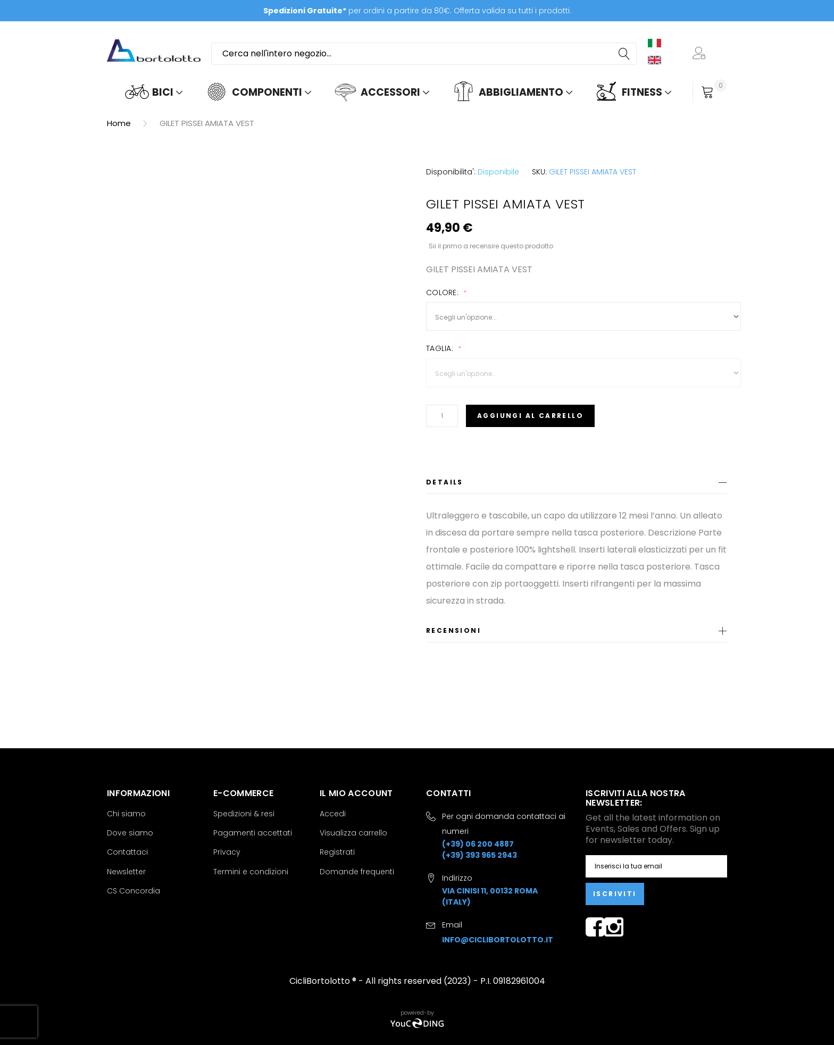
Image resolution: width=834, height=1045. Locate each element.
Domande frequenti (357, 871)
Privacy (226, 852)
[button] (701, 53)
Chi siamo (126, 813)
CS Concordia (133, 890)
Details (444, 482)
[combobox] (424, 54)
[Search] (625, 54)
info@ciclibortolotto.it (497, 939)
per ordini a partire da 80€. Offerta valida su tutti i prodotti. (417, 10)
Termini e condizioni (250, 871)
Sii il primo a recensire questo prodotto (491, 245)
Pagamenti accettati (252, 832)
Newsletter (126, 871)
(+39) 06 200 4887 (478, 844)
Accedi (333, 813)
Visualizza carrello (353, 832)
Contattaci (127, 852)
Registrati (337, 852)
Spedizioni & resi (243, 813)
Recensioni (453, 630)
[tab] (576, 484)
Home (119, 123)
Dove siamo (130, 832)
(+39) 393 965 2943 (479, 855)
